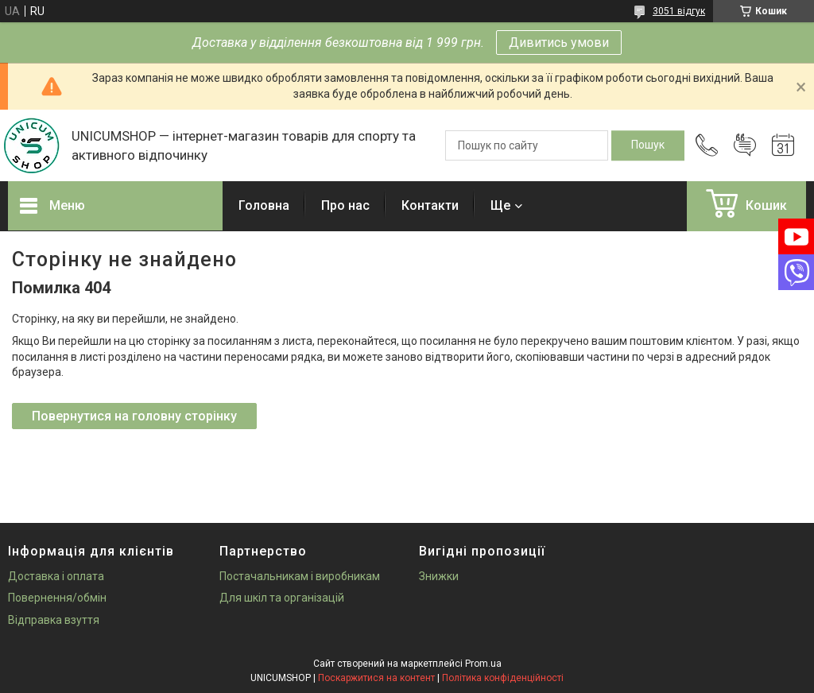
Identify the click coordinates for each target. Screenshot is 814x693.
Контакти (430, 205)
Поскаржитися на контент (376, 677)
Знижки (439, 576)
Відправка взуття (53, 620)
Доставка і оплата (56, 576)
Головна (263, 205)
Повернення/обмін (57, 597)
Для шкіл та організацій (281, 597)
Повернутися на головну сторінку (134, 416)
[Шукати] (647, 145)
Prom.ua (483, 663)
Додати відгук (745, 145)
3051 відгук (679, 11)
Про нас (345, 205)
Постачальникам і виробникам (299, 576)
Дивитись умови (559, 42)
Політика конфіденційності (503, 677)
